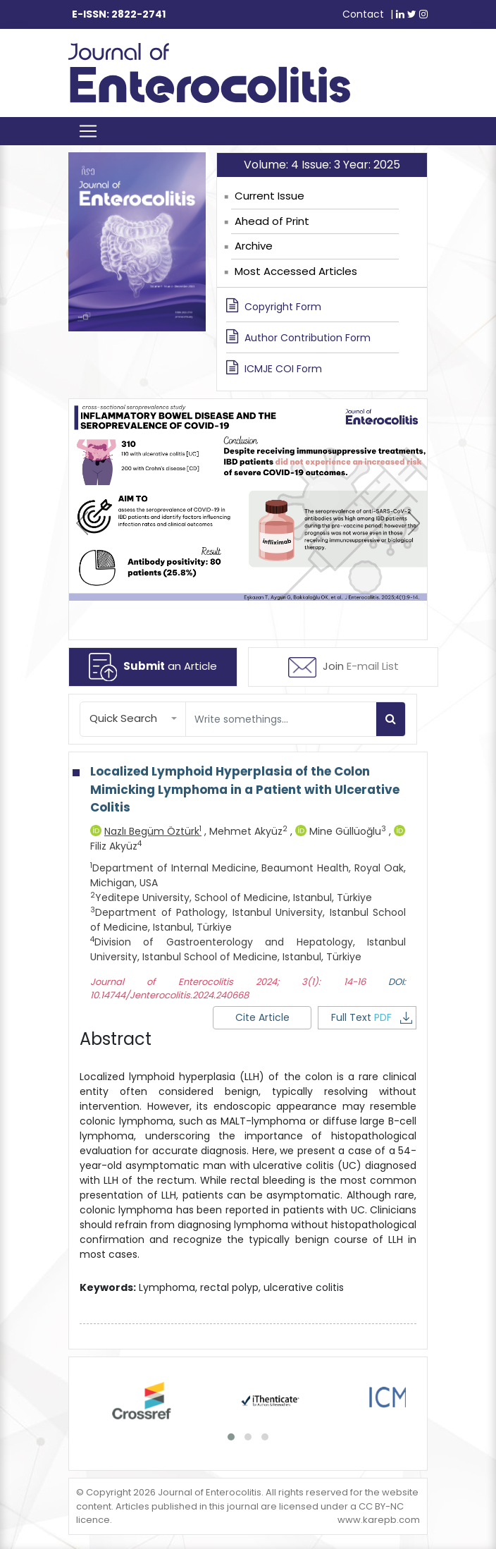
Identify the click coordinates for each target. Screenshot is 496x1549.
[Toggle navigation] (88, 131)
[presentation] (82, 523)
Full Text (372, 1017)
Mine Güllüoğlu (342, 831)
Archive (254, 245)
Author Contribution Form (298, 337)
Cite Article (262, 1017)
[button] (133, 719)
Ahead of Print (272, 221)
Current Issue (269, 195)
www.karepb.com (378, 1519)
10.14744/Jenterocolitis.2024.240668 (169, 995)
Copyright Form (273, 306)
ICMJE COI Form (274, 368)
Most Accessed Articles (296, 271)
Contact (363, 14)
